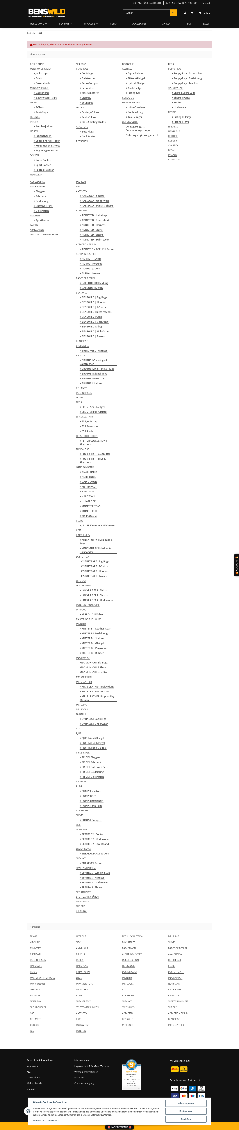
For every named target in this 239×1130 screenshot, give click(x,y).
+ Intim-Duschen (135, 107)
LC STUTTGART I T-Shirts (94, 566)
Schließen (186, 1119)
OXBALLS (81, 714)
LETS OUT (81, 580)
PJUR (78, 733)
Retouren (79, 1077)
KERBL (79, 530)
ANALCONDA (175, 954)
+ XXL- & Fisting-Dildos (93, 122)
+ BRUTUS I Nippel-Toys (93, 373)
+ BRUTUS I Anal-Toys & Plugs (97, 368)
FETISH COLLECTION (86, 435)
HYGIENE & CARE (131, 102)
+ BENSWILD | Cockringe (94, 321)
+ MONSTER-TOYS (90, 506)
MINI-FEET (35, 948)
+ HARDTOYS (87, 496)
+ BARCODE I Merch (91, 288)
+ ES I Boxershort (90, 426)
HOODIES (35, 116)
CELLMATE (81, 388)
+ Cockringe (86, 73)
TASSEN (34, 224)
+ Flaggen (39, 191)
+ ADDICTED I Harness (92, 225)
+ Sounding (86, 102)
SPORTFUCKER (83, 892)
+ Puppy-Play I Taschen (185, 83)
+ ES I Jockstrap (88, 421)
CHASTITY (173, 145)
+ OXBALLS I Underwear (94, 723)
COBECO (34, 1024)
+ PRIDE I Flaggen (90, 757)
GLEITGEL (127, 68)
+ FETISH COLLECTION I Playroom (93, 442)
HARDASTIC (36, 965)
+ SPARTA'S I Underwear (94, 882)
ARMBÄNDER (37, 229)
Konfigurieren (185, 1111)
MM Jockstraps (37, 983)
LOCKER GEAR (83, 585)
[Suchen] (146, 12)
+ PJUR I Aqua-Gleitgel (92, 743)
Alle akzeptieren (186, 1103)
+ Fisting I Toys (180, 122)
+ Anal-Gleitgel (134, 88)
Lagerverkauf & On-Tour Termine (91, 1066)
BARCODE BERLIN (85, 278)
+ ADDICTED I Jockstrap (93, 215)
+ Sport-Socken (42, 165)
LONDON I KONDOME (87, 604)
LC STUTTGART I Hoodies (94, 571)
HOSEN (34, 131)
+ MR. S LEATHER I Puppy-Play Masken (97, 698)
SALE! (206, 23)
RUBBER (172, 140)
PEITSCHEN (82, 141)
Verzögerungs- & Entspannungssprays (138, 128)
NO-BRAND (174, 983)
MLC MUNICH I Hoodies (93, 672)
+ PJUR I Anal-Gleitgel (92, 738)
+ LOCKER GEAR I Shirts (93, 590)
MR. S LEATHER (84, 681)
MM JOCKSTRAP (84, 677)
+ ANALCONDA (88, 472)
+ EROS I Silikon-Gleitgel (93, 412)
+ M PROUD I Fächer (91, 614)
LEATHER (172, 136)
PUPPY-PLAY (174, 68)
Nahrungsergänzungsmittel (142, 135)
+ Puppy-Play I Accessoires (187, 73)
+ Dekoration (41, 210)
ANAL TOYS (82, 126)
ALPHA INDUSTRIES (86, 253)
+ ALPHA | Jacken (90, 268)
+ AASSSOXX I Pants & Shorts (96, 205)
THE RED (80, 906)
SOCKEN (34, 155)
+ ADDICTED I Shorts (91, 234)
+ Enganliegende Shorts (47, 150)
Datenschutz (53, 1120)
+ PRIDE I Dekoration (92, 776)
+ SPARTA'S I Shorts (91, 887)
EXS (32, 1030)
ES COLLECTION (84, 416)
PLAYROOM (174, 159)
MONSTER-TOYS (84, 983)
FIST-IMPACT (174, 959)
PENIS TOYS (82, 68)
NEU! (188, 23)
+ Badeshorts (41, 92)
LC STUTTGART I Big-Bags (94, 561)
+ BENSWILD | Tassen (92, 336)
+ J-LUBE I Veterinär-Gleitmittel (97, 525)
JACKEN (34, 121)
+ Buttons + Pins (43, 206)
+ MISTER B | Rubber (92, 653)
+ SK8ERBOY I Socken (92, 834)
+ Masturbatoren (89, 93)
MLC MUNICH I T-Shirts (93, 667)
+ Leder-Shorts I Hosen (47, 140)
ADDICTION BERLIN (86, 244)
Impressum (38, 1120)
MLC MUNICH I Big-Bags (94, 662)
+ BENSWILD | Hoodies (93, 302)
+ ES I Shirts (86, 431)
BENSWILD (81, 292)
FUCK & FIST (82, 449)
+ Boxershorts (42, 83)
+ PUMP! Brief (88, 796)
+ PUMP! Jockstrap (90, 791)
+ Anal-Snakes (88, 136)
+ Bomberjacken (43, 126)
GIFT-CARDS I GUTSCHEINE (44, 234)
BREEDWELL (82, 345)
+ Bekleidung (41, 201)
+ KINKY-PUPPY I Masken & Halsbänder (95, 550)
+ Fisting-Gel (133, 93)
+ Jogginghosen (42, 136)
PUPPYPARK (82, 810)
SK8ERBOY (81, 829)
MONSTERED (129, 942)
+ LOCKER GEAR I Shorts (94, 595)
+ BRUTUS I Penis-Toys (93, 378)
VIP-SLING (81, 910)
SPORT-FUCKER (38, 1007)
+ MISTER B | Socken (92, 638)
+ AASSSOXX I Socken (92, 196)
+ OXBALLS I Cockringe (93, 719)
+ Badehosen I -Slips (45, 97)
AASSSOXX (81, 191)
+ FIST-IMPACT (88, 486)
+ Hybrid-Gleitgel (135, 83)
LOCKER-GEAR (129, 971)
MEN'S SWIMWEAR (39, 87)
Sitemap (31, 1088)
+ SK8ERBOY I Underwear (94, 839)
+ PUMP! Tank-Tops (91, 805)
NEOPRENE (174, 131)
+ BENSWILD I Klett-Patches (96, 312)
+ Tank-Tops (41, 112)
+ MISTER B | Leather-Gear (95, 628)
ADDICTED (81, 210)
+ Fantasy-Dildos (89, 112)
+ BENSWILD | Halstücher (95, 331)
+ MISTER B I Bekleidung (94, 633)
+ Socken (177, 102)
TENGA (33, 936)
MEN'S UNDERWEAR (40, 68)
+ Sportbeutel (41, 220)
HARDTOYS (82, 965)
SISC (78, 824)
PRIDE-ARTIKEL (37, 186)
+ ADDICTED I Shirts (91, 230)
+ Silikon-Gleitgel (135, 78)
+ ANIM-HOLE (88, 477)
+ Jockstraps (41, 73)
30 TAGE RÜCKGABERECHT (147, 2)
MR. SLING (81, 704)
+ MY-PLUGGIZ (88, 516)
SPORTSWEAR (175, 87)
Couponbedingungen (85, 1083)
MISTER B (81, 623)
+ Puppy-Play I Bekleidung (187, 78)
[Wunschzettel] (192, 12)
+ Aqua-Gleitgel (134, 73)
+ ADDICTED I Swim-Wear (94, 239)
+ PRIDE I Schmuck (90, 762)
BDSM (171, 150)
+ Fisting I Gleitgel (182, 117)
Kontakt (206, 2)
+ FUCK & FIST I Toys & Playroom (93, 460)
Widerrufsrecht (34, 1083)
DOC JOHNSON (84, 392)
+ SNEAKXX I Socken (91, 863)
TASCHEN (35, 215)
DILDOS (80, 107)
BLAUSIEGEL (82, 341)
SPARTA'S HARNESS (86, 867)
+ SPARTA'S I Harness (92, 877)
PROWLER (81, 781)
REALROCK (173, 995)
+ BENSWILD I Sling (91, 326)
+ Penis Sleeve (88, 88)
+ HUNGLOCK (88, 501)
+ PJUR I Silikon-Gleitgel (93, 748)
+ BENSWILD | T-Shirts (93, 307)
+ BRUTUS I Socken (91, 383)
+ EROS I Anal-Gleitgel (92, 407)
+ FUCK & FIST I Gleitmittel (95, 454)
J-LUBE (79, 520)
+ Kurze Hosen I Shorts (47, 145)
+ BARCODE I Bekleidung (94, 283)
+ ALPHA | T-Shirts (90, 258)
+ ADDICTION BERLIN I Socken (97, 249)
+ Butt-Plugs (87, 131)
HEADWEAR (36, 174)
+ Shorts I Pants (181, 97)
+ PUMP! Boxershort (91, 801)
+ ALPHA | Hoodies (91, 263)
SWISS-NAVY (82, 901)
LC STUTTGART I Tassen (93, 576)
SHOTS (79, 815)
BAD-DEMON (129, 948)
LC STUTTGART (83, 556)
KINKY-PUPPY (83, 534)
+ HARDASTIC (87, 491)
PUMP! (79, 786)
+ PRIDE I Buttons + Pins (93, 767)
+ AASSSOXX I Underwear (94, 200)
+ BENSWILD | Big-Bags (93, 297)
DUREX (79, 397)
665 (78, 186)
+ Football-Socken (44, 170)
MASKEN (172, 154)
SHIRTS (33, 102)
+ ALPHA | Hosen (90, 273)
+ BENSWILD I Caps (91, 316)
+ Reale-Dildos (88, 117)
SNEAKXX (81, 858)
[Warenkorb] (204, 12)
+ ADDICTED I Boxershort (94, 220)
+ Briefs (38, 78)
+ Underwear (179, 107)
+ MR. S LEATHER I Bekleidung (97, 686)
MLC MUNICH (83, 657)
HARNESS (173, 126)
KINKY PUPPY (83, 971)
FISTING (172, 112)
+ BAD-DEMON (88, 481)
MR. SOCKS (82, 709)
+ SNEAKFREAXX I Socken (94, 853)
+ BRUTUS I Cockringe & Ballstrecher (93, 362)
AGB (29, 1071)
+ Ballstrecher (88, 78)
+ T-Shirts (39, 107)
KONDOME (128, 97)
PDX (78, 728)
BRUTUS (80, 355)
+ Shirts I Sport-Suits (183, 92)
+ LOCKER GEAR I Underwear (96, 600)
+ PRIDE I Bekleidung (92, 772)
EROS (79, 402)
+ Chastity (85, 97)
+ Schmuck (40, 196)
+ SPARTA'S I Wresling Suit (95, 872)
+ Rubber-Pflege (135, 112)
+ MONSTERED (88, 511)
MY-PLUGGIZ (83, 989)
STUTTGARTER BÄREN (87, 896)
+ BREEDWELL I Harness (93, 350)
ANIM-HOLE (82, 948)
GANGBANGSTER (85, 467)
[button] (185, 12)
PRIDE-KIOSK (82, 752)
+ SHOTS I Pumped (90, 820)
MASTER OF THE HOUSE (88, 619)
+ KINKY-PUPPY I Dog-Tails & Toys (96, 541)
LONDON (81, 1030)
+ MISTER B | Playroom (93, 648)
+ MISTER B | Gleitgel (92, 643)
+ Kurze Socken (42, 160)
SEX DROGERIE (129, 121)
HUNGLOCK (128, 965)
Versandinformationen (86, 1071)
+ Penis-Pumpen (89, 83)
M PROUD (81, 609)
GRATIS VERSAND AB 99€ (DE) (181, 2)
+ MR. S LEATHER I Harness (95, 691)
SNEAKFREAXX (83, 848)
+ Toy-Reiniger (134, 117)
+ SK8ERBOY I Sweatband (94, 844)
